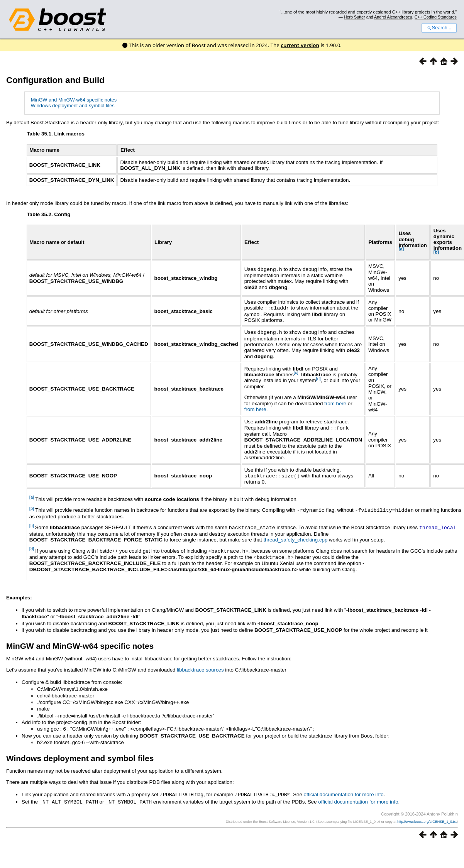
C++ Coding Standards (436, 17)
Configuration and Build (55, 80)
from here (335, 403)
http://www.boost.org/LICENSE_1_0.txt (427, 818)
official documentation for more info (344, 791)
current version (300, 45)
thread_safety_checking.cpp (295, 537)
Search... (439, 27)
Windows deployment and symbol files (73, 105)
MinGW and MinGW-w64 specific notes (74, 100)
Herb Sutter (354, 17)
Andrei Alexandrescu (393, 17)
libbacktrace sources (200, 667)
